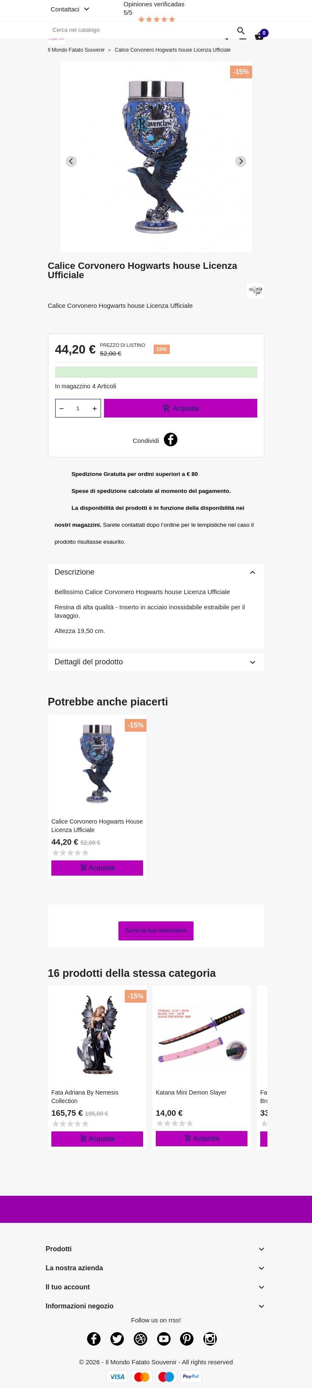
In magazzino (72, 386)
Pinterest (187, 1339)
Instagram (210, 1339)
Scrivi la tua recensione (156, 930)
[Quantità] (78, 408)
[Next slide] (241, 161)
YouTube (164, 1339)
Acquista (180, 408)
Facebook (94, 1339)
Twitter (117, 1339)
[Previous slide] (71, 161)
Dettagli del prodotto (156, 662)
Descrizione (156, 572)
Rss (140, 1339)
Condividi (170, 439)
